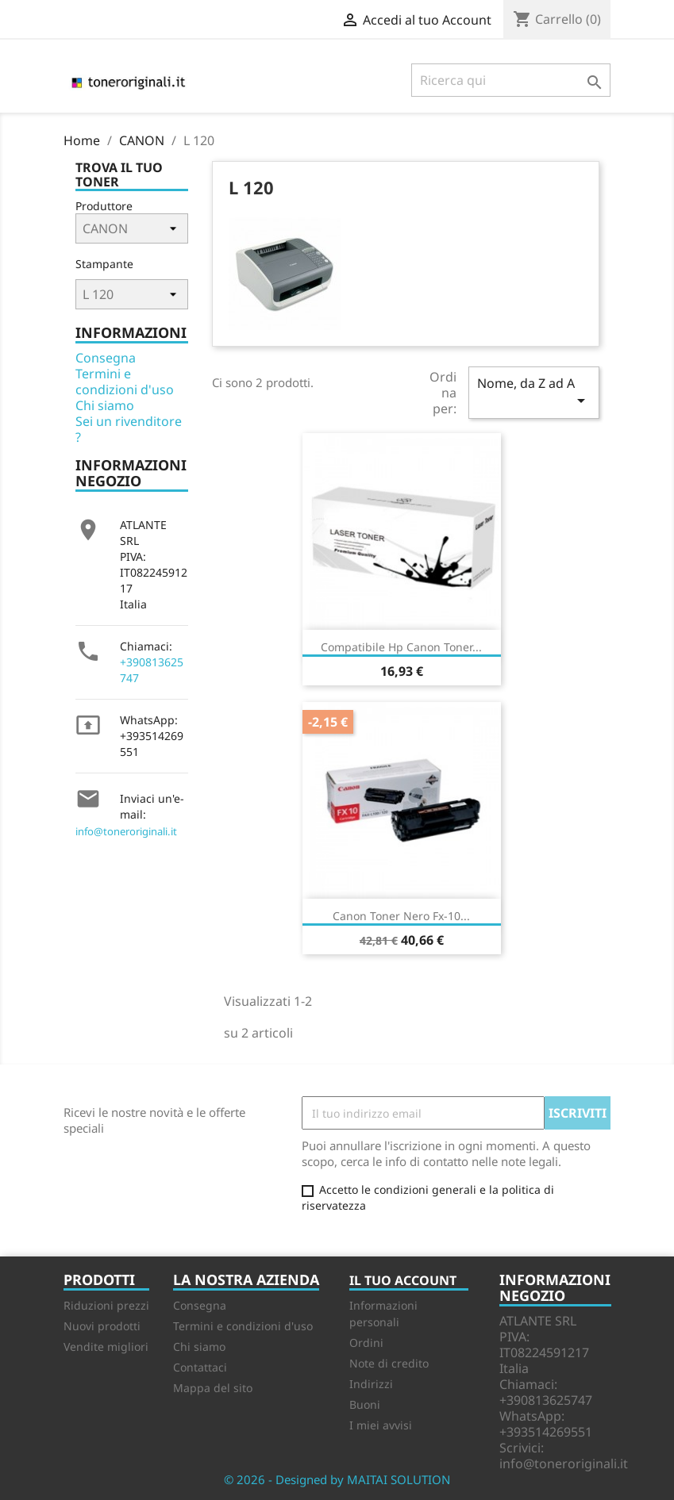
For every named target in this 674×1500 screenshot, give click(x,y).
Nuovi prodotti (102, 1325)
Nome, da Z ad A (533, 392)
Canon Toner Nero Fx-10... (401, 915)
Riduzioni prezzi (106, 1305)
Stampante (104, 263)
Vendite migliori (106, 1346)
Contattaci (200, 1367)
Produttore (104, 205)
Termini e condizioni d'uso (124, 381)
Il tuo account (402, 1280)
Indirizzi (371, 1383)
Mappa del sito (212, 1387)
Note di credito (389, 1363)
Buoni (364, 1404)
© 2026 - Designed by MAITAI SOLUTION (337, 1479)
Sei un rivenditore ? (128, 429)
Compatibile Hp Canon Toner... (401, 646)
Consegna (105, 357)
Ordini (366, 1342)
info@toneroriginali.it (126, 831)
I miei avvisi (380, 1425)
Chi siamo (104, 405)
